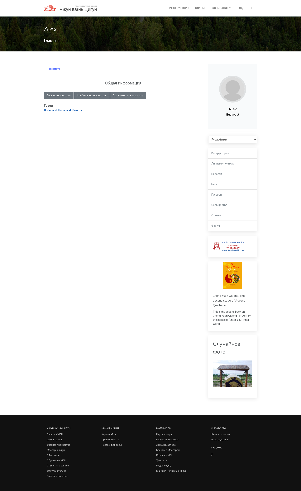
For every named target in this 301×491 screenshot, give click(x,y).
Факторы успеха (56, 471)
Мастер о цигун (56, 450)
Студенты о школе (58, 465)
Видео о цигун (164, 465)
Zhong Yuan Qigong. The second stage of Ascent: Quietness (229, 300)
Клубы (200, 8)
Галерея (216, 194)
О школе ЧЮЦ (55, 434)
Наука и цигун (164, 434)
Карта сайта (109, 434)
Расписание (219, 8)
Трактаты (162, 460)
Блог (214, 184)
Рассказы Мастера (167, 439)
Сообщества (219, 205)
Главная (51, 40)
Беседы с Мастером (168, 450)
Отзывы (216, 215)
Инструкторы (179, 8)
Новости (216, 173)
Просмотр (54, 69)
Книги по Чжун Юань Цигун (171, 471)
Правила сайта (110, 439)
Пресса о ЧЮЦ (164, 455)
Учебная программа (58, 444)
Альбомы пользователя (92, 95)
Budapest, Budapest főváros (63, 110)
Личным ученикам (223, 163)
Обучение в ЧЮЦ (56, 460)
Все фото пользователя (128, 95)
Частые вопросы (112, 444)
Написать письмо (221, 434)
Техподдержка (219, 439)
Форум (215, 225)
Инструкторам (220, 153)
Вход (240, 8)
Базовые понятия (57, 476)
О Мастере (53, 455)
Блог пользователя (58, 95)
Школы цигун (54, 439)
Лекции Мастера (166, 444)
